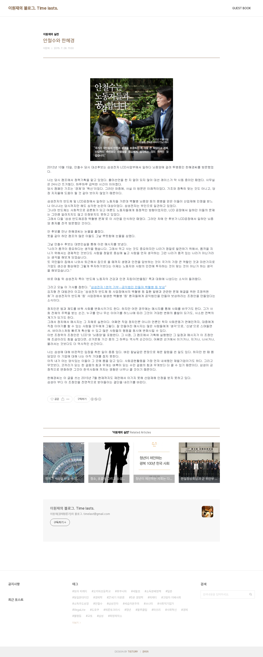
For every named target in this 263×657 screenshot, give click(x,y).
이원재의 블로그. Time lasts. (33, 8)
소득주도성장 (81, 603)
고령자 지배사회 (172, 597)
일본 (169, 591)
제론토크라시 (112, 609)
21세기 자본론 (116, 597)
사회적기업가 (166, 603)
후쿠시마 (122, 591)
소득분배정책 (153, 591)
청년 (128, 609)
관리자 (145, 651)
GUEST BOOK (241, 8)
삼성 (101, 616)
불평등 (77, 616)
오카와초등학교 (102, 591)
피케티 (153, 597)
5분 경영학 (137, 597)
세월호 (136, 591)
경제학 (98, 597)
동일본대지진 (81, 597)
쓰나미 (149, 603)
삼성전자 (113, 603)
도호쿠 (95, 609)
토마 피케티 (80, 591)
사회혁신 (172, 609)
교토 (90, 616)
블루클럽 (142, 609)
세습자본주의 (132, 603)
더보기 (75, 622)
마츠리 (157, 609)
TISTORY (133, 651)
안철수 (98, 603)
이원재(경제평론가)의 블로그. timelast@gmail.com (80, 514)
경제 (185, 609)
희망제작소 (116, 616)
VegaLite (79, 609)
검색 (251, 594)
